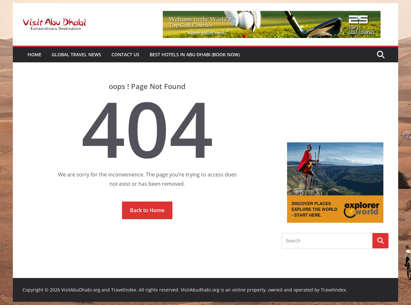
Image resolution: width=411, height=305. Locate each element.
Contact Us (125, 54)
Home (34, 54)
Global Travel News (76, 54)
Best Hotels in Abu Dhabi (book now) (195, 54)
